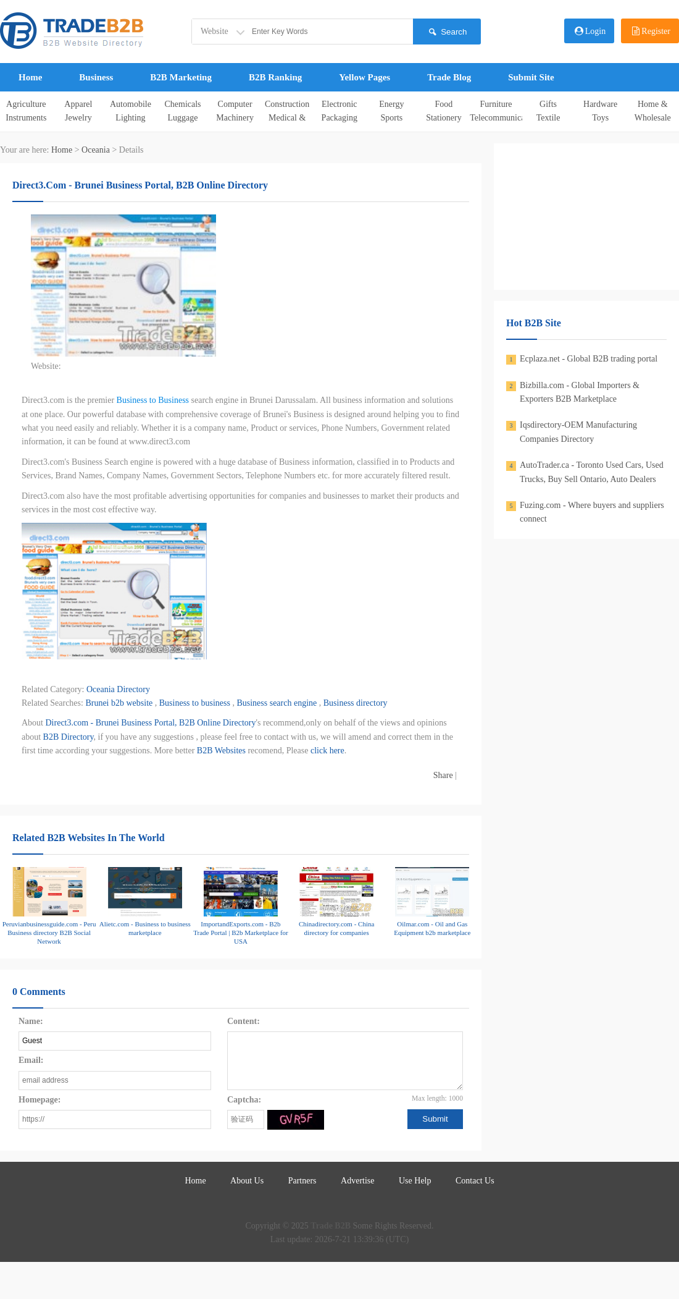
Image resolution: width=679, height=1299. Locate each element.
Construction (287, 104)
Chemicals (182, 104)
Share (443, 775)
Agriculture (26, 104)
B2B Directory (68, 737)
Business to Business (153, 400)
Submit (435, 1118)
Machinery (235, 117)
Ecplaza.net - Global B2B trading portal (588, 358)
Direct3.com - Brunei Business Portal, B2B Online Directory (151, 722)
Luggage (183, 117)
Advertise (357, 1180)
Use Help (415, 1180)
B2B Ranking (275, 77)
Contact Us (475, 1180)
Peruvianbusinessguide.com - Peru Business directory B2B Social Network (49, 906)
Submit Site (531, 77)
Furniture (496, 104)
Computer (235, 104)
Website (214, 31)
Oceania (95, 149)
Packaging (339, 117)
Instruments (26, 117)
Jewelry (78, 117)
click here (327, 750)
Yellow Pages (364, 77)
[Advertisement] (358, 291)
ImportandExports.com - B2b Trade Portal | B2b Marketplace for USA (240, 906)
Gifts (548, 104)
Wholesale (653, 117)
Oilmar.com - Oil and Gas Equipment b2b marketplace (432, 901)
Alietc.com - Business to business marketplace (145, 901)
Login (595, 31)
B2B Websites (221, 750)
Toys (600, 117)
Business (96, 77)
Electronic (339, 104)
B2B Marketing (181, 77)
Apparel (78, 104)
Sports (391, 117)
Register (655, 31)
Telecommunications (505, 117)
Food (444, 104)
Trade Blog (449, 77)
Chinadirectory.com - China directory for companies (336, 901)
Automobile (130, 104)
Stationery (444, 117)
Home (30, 77)
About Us (247, 1180)
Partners (302, 1180)
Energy (391, 104)
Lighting (130, 117)
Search (454, 31)
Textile (548, 117)
